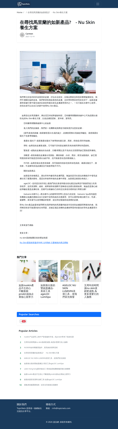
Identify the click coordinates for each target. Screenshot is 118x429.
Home (19, 12)
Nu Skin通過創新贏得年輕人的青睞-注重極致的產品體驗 (44, 242)
